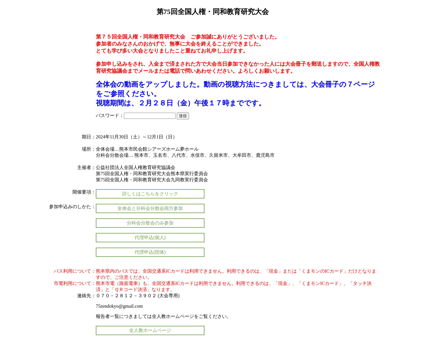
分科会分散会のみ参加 (150, 222)
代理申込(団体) (150, 252)
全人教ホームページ (150, 330)
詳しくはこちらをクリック (150, 193)
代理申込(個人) (150, 237)
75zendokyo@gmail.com (119, 306)
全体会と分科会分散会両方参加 (150, 208)
